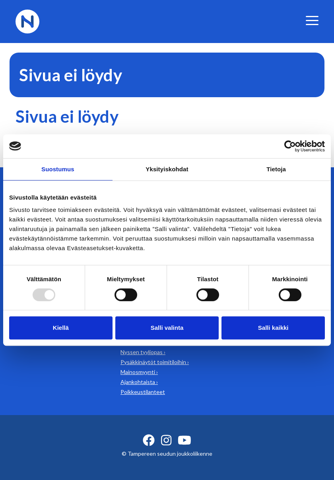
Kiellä (61, 327)
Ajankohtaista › (139, 381)
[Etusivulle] (27, 20)
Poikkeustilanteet (142, 391)
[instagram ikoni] (166, 440)
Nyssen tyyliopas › (142, 352)
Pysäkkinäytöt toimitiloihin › (154, 362)
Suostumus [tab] (57, 169)
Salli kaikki (273, 327)
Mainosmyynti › (139, 371)
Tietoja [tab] (276, 169)
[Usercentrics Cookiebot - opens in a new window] (290, 146)
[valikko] (312, 20)
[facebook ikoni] (149, 440)
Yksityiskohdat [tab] (167, 169)
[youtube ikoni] (184, 440)
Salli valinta (167, 327)
